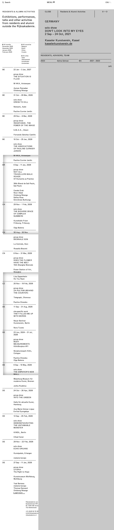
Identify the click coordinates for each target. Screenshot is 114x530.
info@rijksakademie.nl (33, 513)
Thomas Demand (21, 488)
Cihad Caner (19, 437)
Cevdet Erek (19, 190)
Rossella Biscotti (20, 248)
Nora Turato (19, 328)
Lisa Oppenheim (20, 276)
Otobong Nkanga (21, 90)
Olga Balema (19, 228)
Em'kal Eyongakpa (21, 411)
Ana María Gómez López (24, 409)
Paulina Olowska (20, 302)
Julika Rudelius (20, 386)
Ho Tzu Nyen (19, 279)
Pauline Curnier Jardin (23, 111)
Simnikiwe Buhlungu (22, 200)
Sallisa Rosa (18, 197)
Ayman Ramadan (21, 88)
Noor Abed (18, 193)
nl (110, 2)
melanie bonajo (20, 458)
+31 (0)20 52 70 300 (32, 511)
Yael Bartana (19, 483)
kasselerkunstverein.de (58, 43)
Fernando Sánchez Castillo (25, 135)
